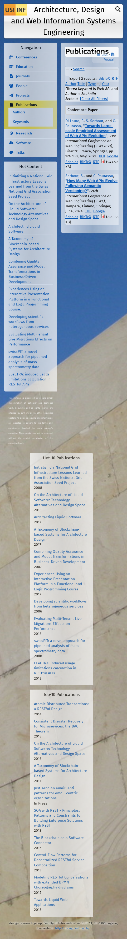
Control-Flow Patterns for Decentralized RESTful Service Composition (59, 860)
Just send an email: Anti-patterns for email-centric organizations (56, 793)
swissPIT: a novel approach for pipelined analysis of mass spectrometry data (59, 646)
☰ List (102, 55)
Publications (26, 105)
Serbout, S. (74, 176)
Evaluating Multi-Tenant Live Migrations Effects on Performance (30, 339)
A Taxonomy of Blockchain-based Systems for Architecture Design (60, 534)
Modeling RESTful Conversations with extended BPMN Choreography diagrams (61, 882)
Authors (19, 112)
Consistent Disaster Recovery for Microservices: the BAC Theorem (59, 726)
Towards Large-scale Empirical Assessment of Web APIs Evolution (90, 131)
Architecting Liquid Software (57, 517)
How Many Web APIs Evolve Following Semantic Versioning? (91, 186)
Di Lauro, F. (74, 121)
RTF (115, 79)
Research (24, 133)
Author (70, 84)
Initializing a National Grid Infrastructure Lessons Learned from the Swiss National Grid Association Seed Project (30, 186)
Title (81, 84)
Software (23, 143)
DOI (102, 156)
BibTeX (104, 79)
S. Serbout (94, 121)
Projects (23, 95)
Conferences (26, 57)
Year (105, 84)
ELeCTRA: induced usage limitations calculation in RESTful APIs (29, 379)
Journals (23, 76)
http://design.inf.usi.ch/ (72, 928)
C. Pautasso (103, 176)
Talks (20, 152)
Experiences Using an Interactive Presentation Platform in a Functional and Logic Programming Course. (28, 299)
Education (24, 67)
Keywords (21, 122)
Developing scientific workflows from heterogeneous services (28, 322)
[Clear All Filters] (94, 99)
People (22, 86)
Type (92, 84)
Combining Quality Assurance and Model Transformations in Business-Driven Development (26, 272)
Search (79, 69)
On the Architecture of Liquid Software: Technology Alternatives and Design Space (59, 500)
